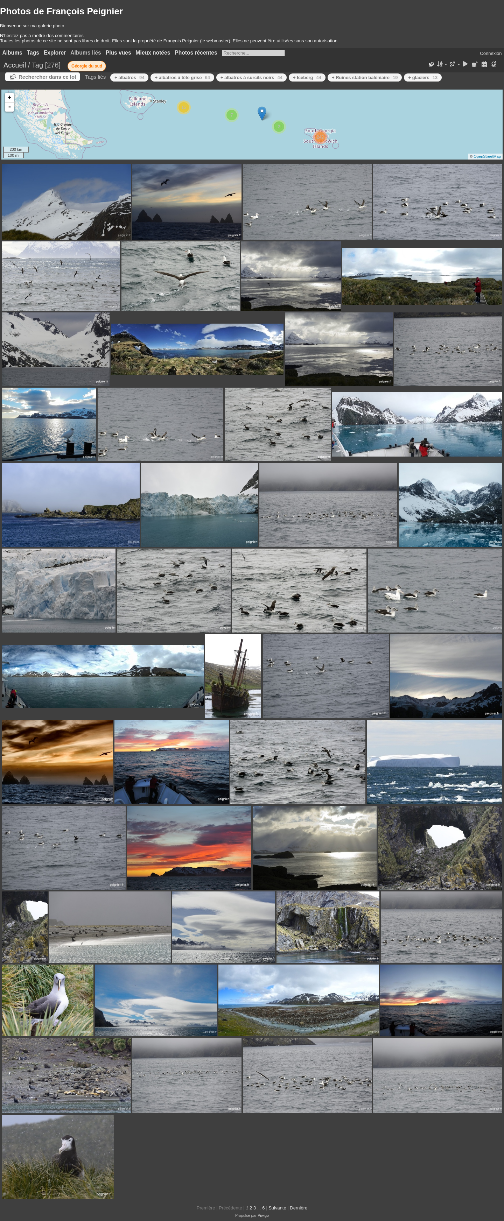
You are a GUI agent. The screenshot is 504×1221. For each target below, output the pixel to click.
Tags (33, 53)
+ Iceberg (307, 77)
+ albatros (129, 77)
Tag (37, 65)
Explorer (55, 53)
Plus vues (118, 53)
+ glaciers (423, 77)
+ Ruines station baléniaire (365, 77)
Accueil (15, 65)
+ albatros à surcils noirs (251, 77)
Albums (12, 53)
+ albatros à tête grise (182, 77)
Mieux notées (153, 53)
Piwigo (263, 1215)
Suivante (277, 1208)
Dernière (298, 1208)
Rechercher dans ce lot (47, 77)
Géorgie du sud (86, 66)
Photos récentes (196, 53)
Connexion (491, 53)
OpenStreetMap (487, 156)
